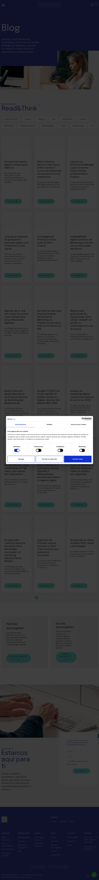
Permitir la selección (49, 459)
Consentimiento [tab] (20, 424)
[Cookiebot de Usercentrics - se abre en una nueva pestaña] (83, 418)
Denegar (21, 459)
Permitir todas (78, 459)
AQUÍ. (47, 439)
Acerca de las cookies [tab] (78, 424)
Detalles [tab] (49, 424)
